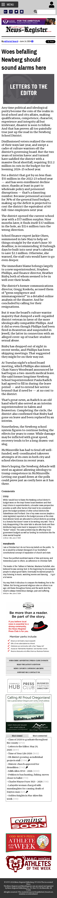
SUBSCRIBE (13, 661)
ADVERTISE (24, 661)
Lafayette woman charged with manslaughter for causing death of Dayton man (25, 788)
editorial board (11, 41)
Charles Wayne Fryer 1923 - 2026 (25, 781)
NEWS (16, 668)
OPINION (31, 668)
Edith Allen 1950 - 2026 (20, 771)
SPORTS (23, 668)
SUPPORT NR (22, 672)
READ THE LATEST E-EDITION (28, 665)
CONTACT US (34, 672)
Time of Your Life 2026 (20, 753)
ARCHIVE (39, 668)
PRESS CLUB (35, 661)
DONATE (44, 661)
